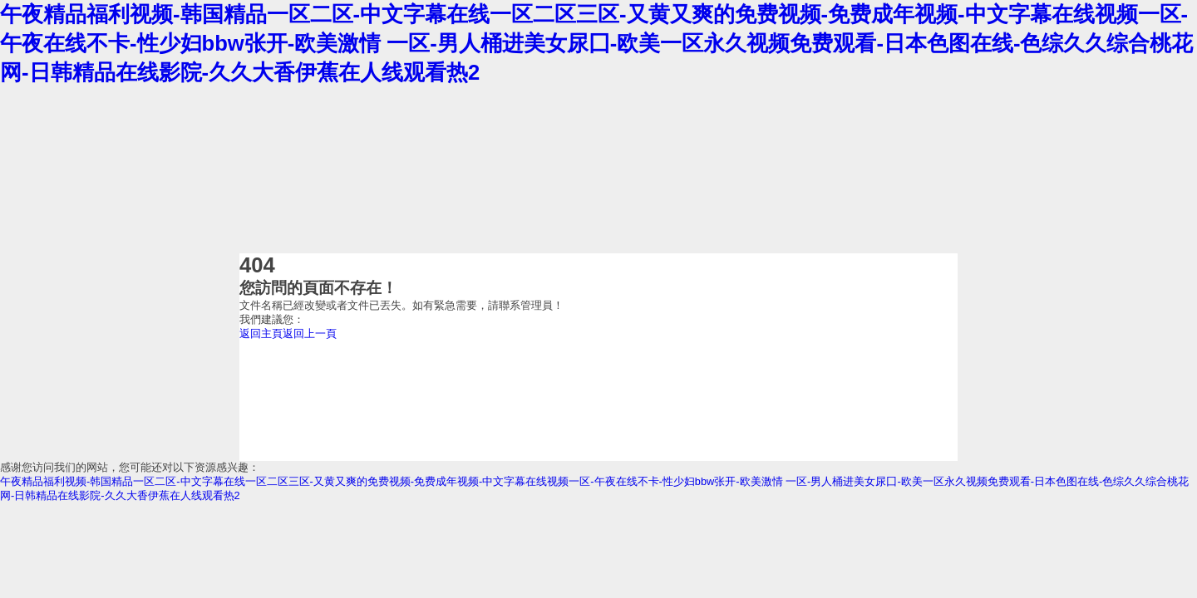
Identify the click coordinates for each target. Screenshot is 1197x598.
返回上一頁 (310, 333)
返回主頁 (261, 333)
